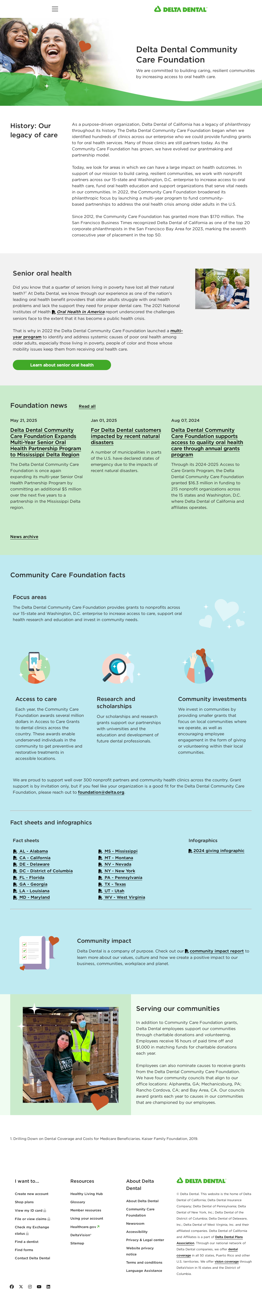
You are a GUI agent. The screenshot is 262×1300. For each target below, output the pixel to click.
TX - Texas (114, 884)
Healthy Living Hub (86, 1194)
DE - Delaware (34, 864)
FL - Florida (31, 877)
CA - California (34, 857)
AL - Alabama (33, 851)
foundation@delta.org (101, 792)
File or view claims (31, 1219)
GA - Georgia (32, 884)
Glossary (77, 1202)
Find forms (24, 1250)
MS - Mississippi (120, 851)
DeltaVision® (80, 1235)
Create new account (31, 1194)
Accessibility (137, 1232)
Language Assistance (144, 1270)
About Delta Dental (142, 1201)
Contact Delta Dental (32, 1258)
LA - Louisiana (33, 890)
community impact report (217, 950)
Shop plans (24, 1202)
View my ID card (28, 1210)
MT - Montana (118, 857)
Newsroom (135, 1223)
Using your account (86, 1218)
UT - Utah (113, 890)
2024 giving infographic (218, 850)
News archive (24, 536)
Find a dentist (26, 1242)
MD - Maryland (34, 897)
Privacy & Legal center (145, 1240)
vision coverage (227, 1261)
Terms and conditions (144, 1262)
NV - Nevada (117, 864)
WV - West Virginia (124, 897)
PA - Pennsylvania (122, 877)
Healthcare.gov (83, 1227)
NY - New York (119, 870)
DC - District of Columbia (45, 870)
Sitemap (77, 1243)
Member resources (85, 1210)
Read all (87, 406)
